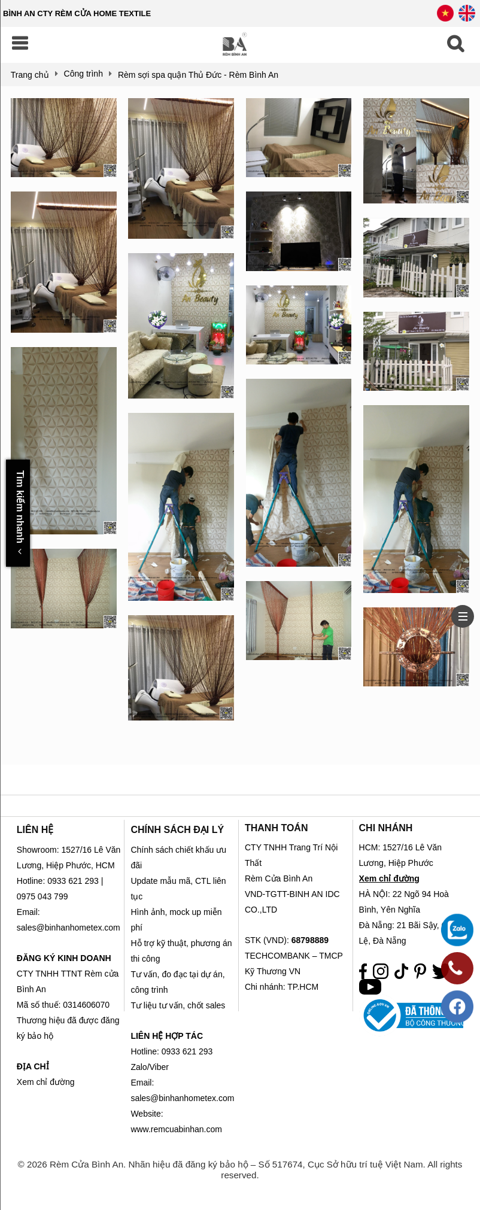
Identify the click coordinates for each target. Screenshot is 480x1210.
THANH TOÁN (276, 828)
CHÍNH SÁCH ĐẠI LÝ (177, 830)
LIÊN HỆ (35, 830)
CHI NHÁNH (386, 828)
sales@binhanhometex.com (182, 1098)
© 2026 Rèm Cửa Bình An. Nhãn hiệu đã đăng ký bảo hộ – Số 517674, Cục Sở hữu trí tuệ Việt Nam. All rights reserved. (240, 1169)
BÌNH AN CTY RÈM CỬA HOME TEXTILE (77, 13)
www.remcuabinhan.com (176, 1129)
